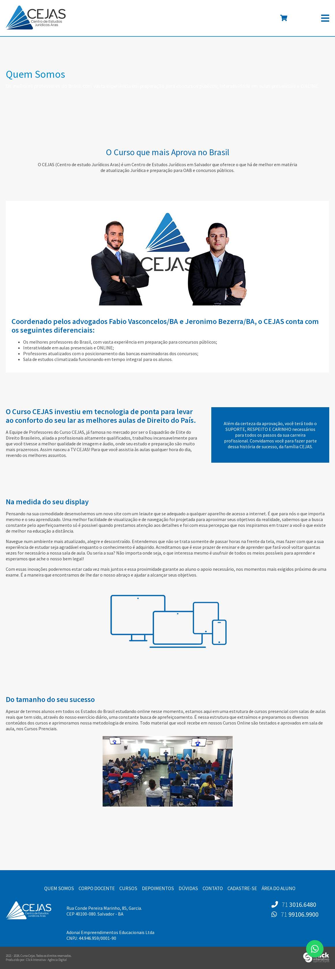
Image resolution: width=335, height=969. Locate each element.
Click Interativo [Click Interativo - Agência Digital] (46, 960)
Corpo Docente (97, 888)
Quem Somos (59, 888)
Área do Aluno (278, 888)
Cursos (128, 888)
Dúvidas (188, 888)
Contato (213, 888)
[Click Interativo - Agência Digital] (316, 961)
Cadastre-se (242, 888)
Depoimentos (158, 888)
